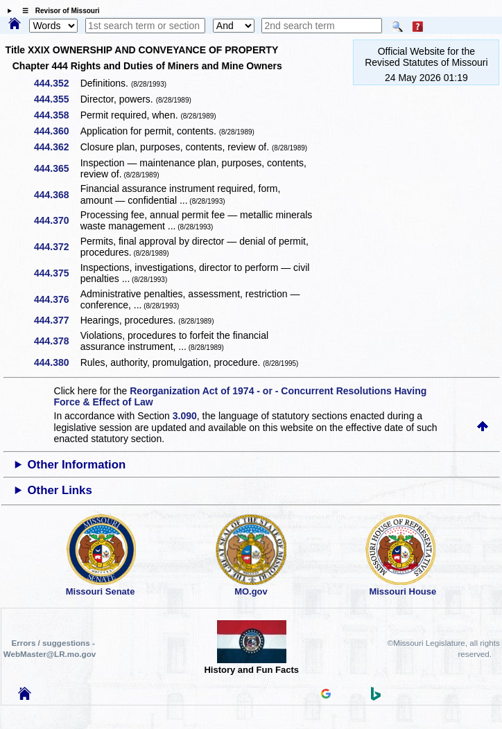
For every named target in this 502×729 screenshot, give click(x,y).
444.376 (56, 299)
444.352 (56, 83)
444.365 (56, 168)
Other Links (60, 490)
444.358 (56, 115)
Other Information (77, 464)
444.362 (56, 146)
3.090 (185, 415)
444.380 (56, 362)
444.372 (56, 246)
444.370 (56, 220)
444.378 (56, 340)
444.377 (56, 320)
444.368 (56, 194)
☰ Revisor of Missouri (57, 11)
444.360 (56, 131)
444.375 (56, 273)
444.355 (56, 99)
